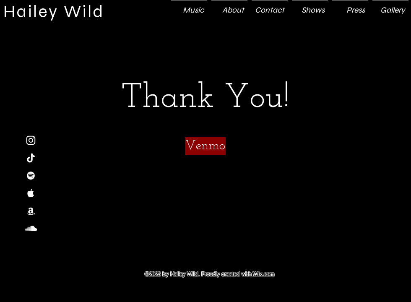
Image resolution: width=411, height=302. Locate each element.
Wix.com (263, 274)
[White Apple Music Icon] (31, 193)
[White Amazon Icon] (31, 211)
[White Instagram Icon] (31, 140)
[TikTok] (31, 158)
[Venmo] (205, 146)
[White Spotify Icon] (31, 175)
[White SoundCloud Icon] (31, 228)
